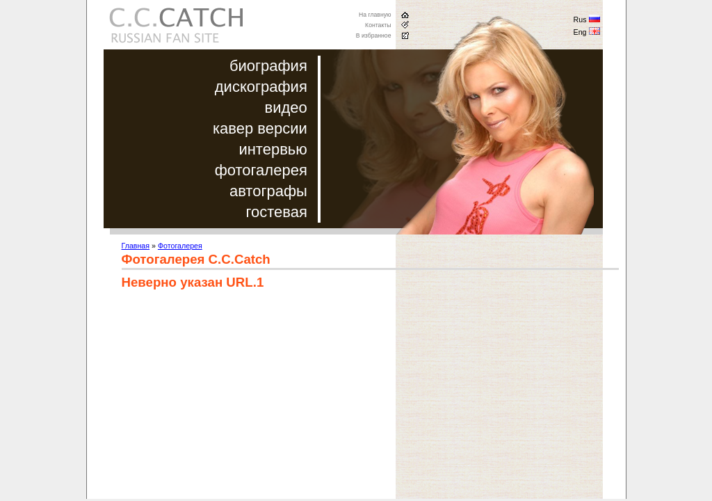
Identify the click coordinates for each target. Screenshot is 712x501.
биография (268, 65)
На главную (375, 14)
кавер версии (260, 128)
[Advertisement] (238, 401)
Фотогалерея (180, 245)
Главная (136, 245)
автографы (268, 191)
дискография (261, 86)
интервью (272, 149)
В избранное (373, 35)
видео (286, 107)
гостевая (276, 212)
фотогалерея (261, 170)
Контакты (378, 25)
